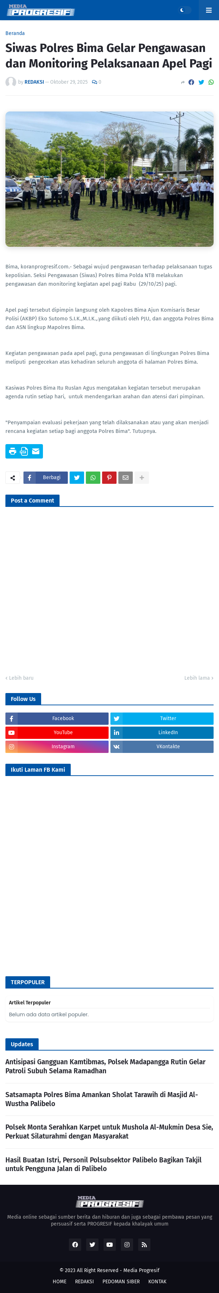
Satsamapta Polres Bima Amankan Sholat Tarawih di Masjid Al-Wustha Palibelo (101, 1099)
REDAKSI (84, 1282)
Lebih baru (21, 678)
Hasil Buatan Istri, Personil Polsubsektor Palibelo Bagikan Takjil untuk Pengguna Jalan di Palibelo (103, 1164)
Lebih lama (197, 678)
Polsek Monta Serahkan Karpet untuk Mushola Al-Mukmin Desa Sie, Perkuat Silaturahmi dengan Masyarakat (109, 1131)
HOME (59, 1282)
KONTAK (157, 1282)
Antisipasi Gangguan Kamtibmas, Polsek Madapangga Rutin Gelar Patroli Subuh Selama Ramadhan (105, 1066)
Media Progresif (141, 1270)
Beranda (15, 33)
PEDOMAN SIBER (121, 1282)
